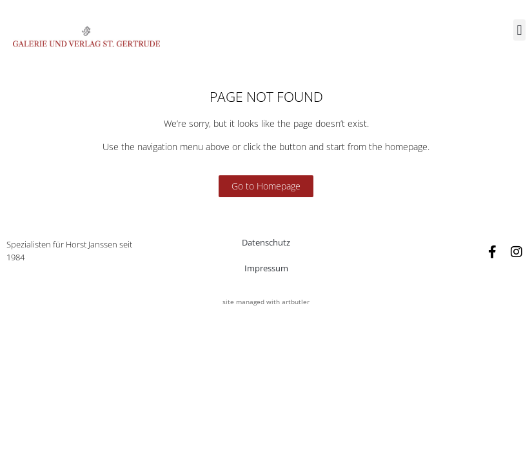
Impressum (266, 268)
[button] (519, 30)
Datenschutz (266, 242)
